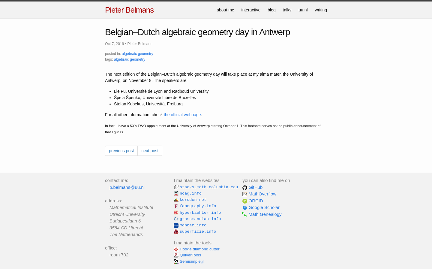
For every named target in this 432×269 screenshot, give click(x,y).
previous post (121, 150)
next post (149, 150)
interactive (251, 10)
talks (287, 10)
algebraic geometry (137, 54)
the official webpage (182, 114)
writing (321, 10)
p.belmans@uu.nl (127, 187)
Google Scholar (261, 207)
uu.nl (303, 10)
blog (271, 10)
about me (225, 10)
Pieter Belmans (129, 9)
